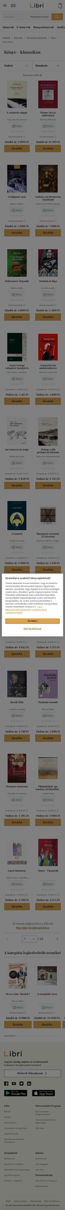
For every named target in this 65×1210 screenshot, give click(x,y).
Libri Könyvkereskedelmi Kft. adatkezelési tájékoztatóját (26, 610)
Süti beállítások (32, 629)
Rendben (32, 621)
